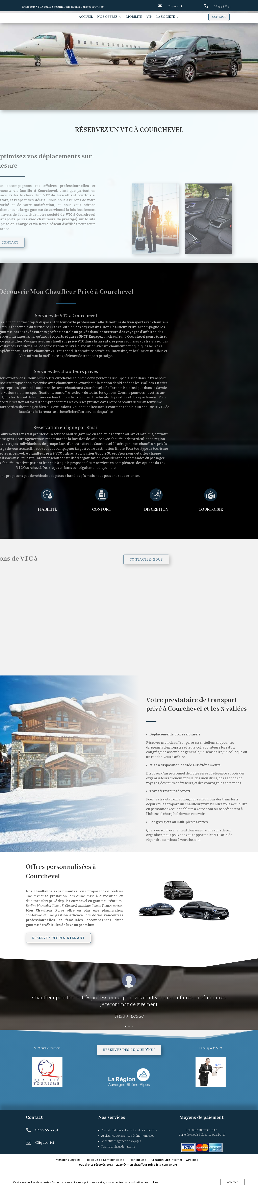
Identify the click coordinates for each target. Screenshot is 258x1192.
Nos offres (107, 17)
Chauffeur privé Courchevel (86, 63)
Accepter (232, 1182)
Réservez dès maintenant (58, 961)
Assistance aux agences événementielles (127, 1159)
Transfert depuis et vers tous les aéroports (129, 1153)
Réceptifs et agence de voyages (121, 1164)
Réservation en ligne (60, 84)
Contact (219, 17)
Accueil (86, 17)
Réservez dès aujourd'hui (129, 1073)
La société (165, 17)
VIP (149, 17)
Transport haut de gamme (118, 1169)
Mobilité (134, 17)
